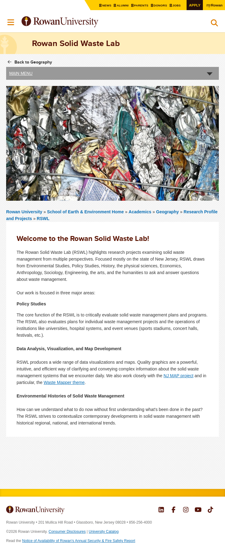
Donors (160, 5)
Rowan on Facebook (173, 510)
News (105, 5)
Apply (194, 5)
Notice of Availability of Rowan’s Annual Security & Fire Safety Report (78, 541)
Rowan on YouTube (198, 510)
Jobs (176, 5)
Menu (11, 22)
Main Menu (21, 73)
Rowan (214, 4)
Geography (167, 211)
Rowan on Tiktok (210, 510)
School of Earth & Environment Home (86, 211)
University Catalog (104, 531)
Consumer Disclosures (67, 531)
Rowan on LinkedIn (161, 510)
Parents (140, 5)
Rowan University (75, 22)
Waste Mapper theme (64, 382)
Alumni (121, 5)
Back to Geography (33, 62)
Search (214, 24)
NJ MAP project (178, 375)
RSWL (43, 218)
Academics (139, 211)
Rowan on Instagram (186, 510)
